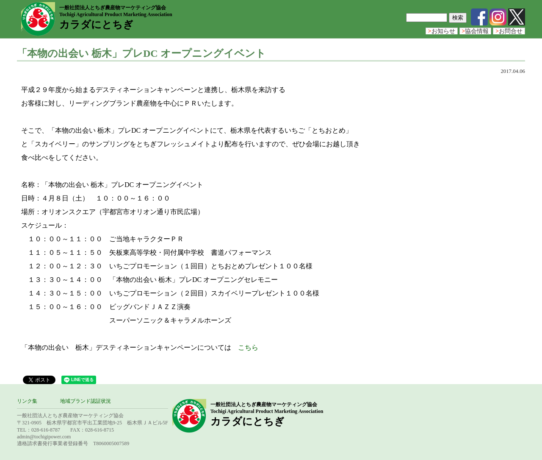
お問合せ (509, 31)
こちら (248, 347)
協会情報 (475, 31)
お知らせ (441, 31)
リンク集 (27, 401)
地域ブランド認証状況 (85, 401)
